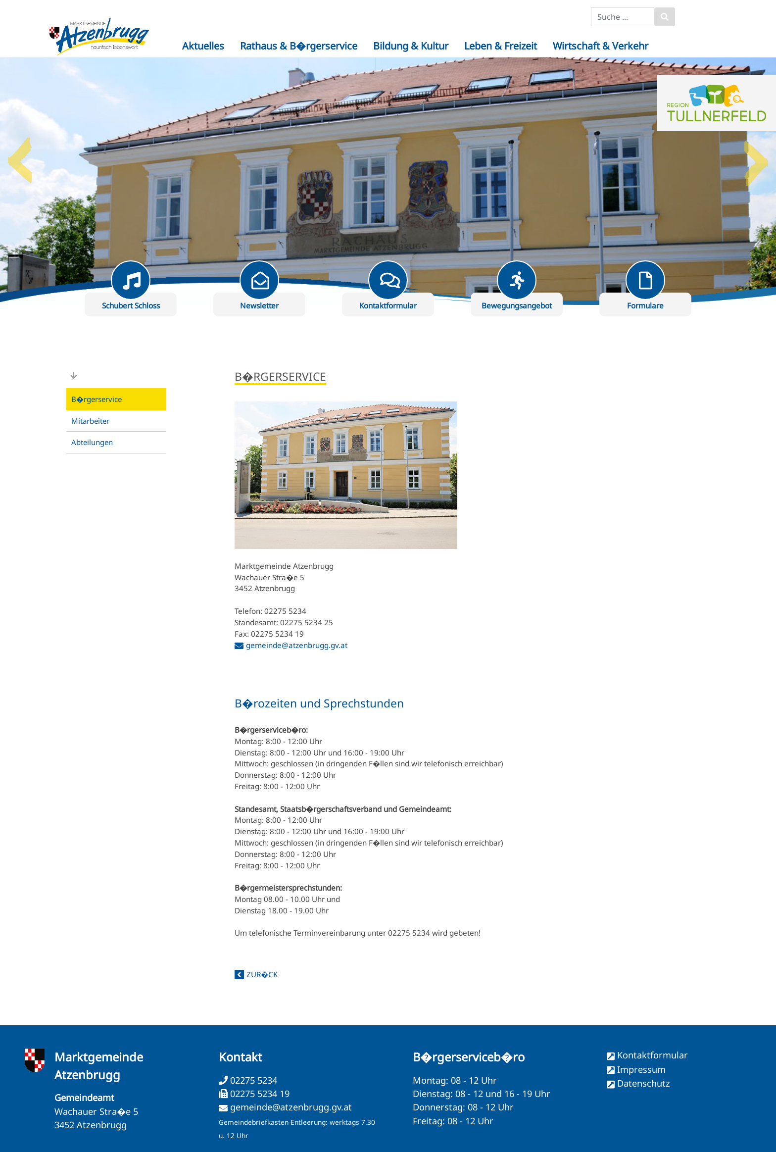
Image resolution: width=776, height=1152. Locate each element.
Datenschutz (643, 1083)
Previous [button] (20, 156)
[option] (388, 181)
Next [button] (756, 156)
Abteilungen (92, 442)
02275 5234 (252, 1080)
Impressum (641, 1069)
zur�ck (262, 974)
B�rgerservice (96, 399)
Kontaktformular (652, 1055)
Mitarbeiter (90, 421)
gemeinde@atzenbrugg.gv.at (296, 645)
